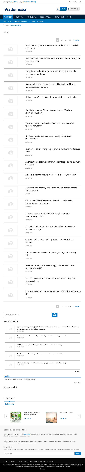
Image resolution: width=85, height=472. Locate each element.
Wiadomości (8, 17)
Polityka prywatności (30, 461)
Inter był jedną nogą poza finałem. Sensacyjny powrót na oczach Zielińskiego (42, 363)
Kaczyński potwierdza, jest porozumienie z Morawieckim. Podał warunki (51, 189)
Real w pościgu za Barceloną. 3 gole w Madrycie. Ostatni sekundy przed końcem (43, 336)
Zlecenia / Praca (45, 17)
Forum (69, 17)
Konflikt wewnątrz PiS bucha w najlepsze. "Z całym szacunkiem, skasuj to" (48, 111)
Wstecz (6, 416)
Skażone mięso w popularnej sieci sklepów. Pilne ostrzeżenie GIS (53, 292)
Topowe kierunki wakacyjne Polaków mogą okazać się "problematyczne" (50, 124)
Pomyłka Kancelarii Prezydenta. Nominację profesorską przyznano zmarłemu (50, 72)
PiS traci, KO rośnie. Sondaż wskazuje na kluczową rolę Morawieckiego (50, 279)
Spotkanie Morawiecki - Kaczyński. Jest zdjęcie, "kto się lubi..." (50, 253)
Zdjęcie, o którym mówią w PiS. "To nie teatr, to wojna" (50, 174)
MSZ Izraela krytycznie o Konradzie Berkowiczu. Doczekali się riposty (51, 46)
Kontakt (6, 461)
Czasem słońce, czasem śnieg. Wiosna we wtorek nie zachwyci (49, 241)
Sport (33, 21)
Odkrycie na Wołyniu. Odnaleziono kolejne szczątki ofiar (51, 97)
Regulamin (43, 461)
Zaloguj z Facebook (75, 2)
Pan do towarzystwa (66, 412)
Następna (77, 40)
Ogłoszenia (19, 17)
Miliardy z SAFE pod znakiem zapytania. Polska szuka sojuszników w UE (49, 266)
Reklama (51, 461)
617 (69, 40)
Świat (9, 21)
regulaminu (27, 434)
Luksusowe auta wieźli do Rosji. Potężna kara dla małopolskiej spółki (47, 215)
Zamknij (42, 469)
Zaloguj (63, 9)
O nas (20, 461)
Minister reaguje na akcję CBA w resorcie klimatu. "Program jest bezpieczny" (52, 59)
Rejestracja (74, 9)
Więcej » (77, 371)
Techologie (40, 21)
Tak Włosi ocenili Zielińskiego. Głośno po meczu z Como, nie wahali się (39, 354)
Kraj (5, 21)
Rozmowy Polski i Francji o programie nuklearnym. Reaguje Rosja (52, 150)
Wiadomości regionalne (20, 21)
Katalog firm (59, 17)
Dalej (79, 416)
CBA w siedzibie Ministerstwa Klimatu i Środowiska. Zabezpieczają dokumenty (49, 202)
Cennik (13, 461)
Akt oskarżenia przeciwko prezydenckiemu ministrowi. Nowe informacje (50, 228)
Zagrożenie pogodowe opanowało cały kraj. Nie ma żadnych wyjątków (52, 163)
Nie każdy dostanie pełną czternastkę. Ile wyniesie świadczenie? (48, 137)
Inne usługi (27, 419)
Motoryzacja (31, 17)
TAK (6, 447)
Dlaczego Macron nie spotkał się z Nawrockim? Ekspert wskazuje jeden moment (50, 85)
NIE (10, 447)
